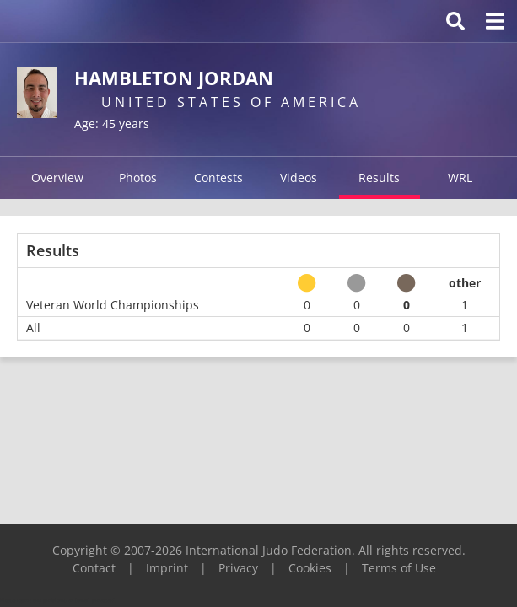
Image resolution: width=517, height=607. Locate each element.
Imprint (167, 568)
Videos (298, 177)
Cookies (309, 568)
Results (379, 177)
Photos (138, 177)
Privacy (238, 568)
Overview (57, 177)
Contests (218, 177)
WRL (460, 177)
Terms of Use (399, 568)
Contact (94, 568)
